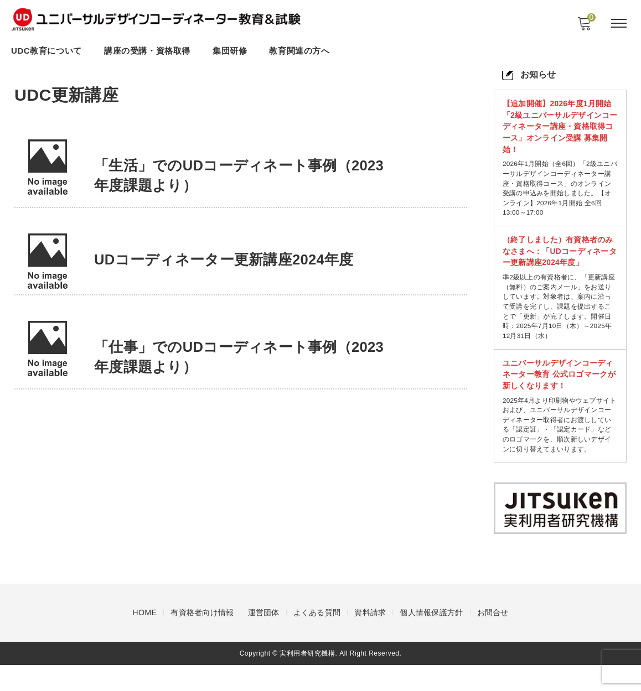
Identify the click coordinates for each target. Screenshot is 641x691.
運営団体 (263, 637)
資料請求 (370, 637)
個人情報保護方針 (431, 637)
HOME (144, 637)
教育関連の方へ (299, 51)
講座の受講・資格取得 (147, 51)
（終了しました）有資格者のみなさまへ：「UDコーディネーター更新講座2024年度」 (559, 257)
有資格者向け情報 (202, 637)
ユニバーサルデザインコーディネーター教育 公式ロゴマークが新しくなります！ (558, 386)
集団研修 (230, 51)
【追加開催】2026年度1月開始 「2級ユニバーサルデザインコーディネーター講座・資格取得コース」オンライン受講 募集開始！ (559, 127)
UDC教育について (46, 51)
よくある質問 (317, 637)
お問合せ (493, 637)
